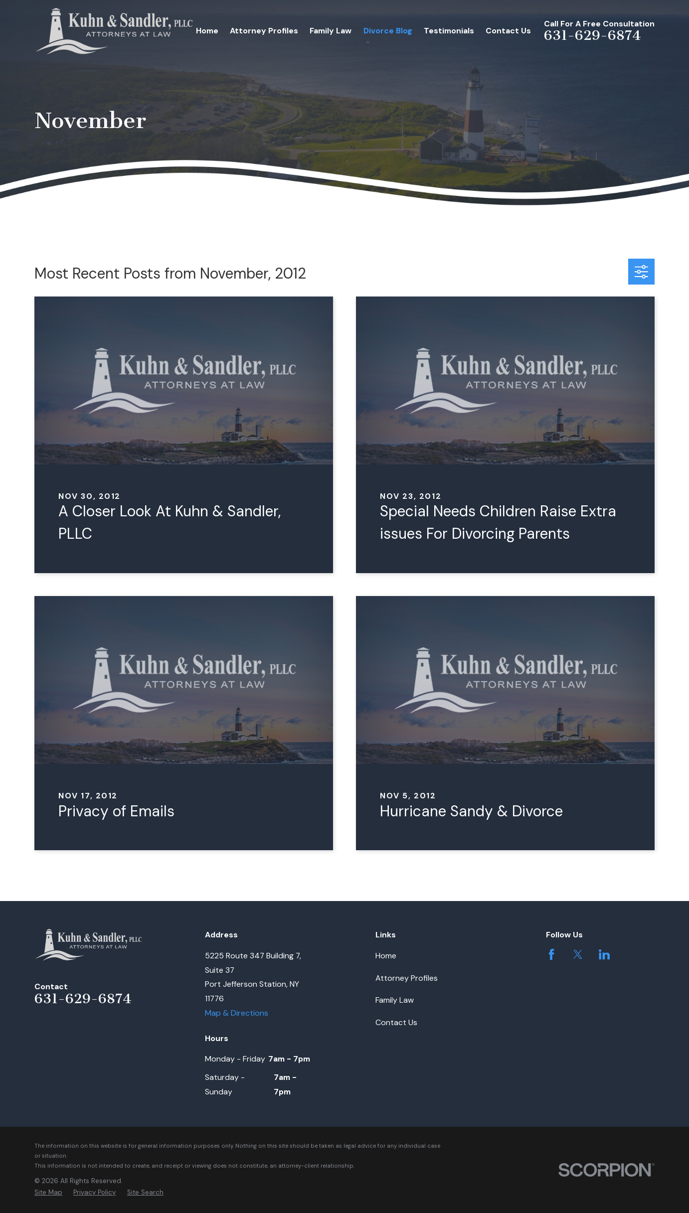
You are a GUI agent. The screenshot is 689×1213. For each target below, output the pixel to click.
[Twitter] (577, 954)
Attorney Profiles (406, 978)
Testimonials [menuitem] (449, 30)
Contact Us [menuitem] (508, 30)
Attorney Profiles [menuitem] (264, 30)
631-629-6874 (592, 35)
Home (385, 955)
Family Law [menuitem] (330, 30)
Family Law (394, 1000)
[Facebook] (551, 954)
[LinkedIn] (604, 954)
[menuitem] (48, 1193)
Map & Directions (236, 1013)
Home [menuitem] (207, 30)
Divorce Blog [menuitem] (387, 30)
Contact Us (396, 1022)
